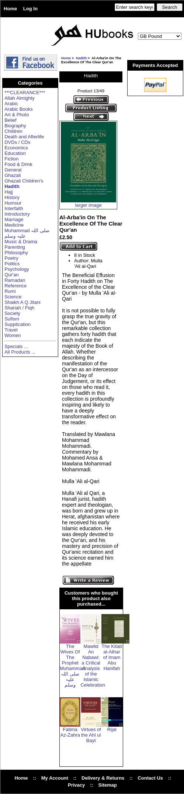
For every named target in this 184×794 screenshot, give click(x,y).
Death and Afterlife (24, 136)
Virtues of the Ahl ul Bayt (91, 735)
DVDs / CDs (17, 142)
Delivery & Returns (102, 778)
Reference (15, 285)
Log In (30, 8)
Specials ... (16, 346)
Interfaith (13, 208)
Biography (15, 125)
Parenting (14, 247)
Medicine (14, 225)
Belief (10, 120)
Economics (16, 147)
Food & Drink (18, 164)
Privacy (76, 785)
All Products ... (19, 352)
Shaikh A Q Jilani (22, 302)
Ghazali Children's (23, 181)
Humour (12, 203)
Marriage (13, 219)
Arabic (11, 103)
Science (12, 296)
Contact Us (150, 778)
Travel (11, 330)
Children (13, 131)
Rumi (9, 291)
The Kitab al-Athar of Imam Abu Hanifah (111, 657)
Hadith (81, 58)
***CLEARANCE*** (24, 92)
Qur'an (11, 274)
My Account (54, 778)
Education (15, 153)
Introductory (17, 214)
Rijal (111, 729)
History (11, 197)
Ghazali (12, 175)
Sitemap (107, 785)
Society (12, 313)
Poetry (11, 258)
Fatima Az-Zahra (70, 732)
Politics (12, 263)
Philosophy (16, 252)
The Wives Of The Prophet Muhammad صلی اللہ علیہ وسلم (72, 666)
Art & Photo (16, 114)
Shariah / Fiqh (19, 308)
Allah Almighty (19, 98)
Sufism (11, 319)
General (12, 170)
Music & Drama (20, 241)
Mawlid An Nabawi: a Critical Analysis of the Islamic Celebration (92, 666)
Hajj (8, 192)
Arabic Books (18, 109)
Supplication (17, 324)
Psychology (16, 269)
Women (12, 335)
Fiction (11, 159)
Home (10, 8)
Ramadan (14, 280)
